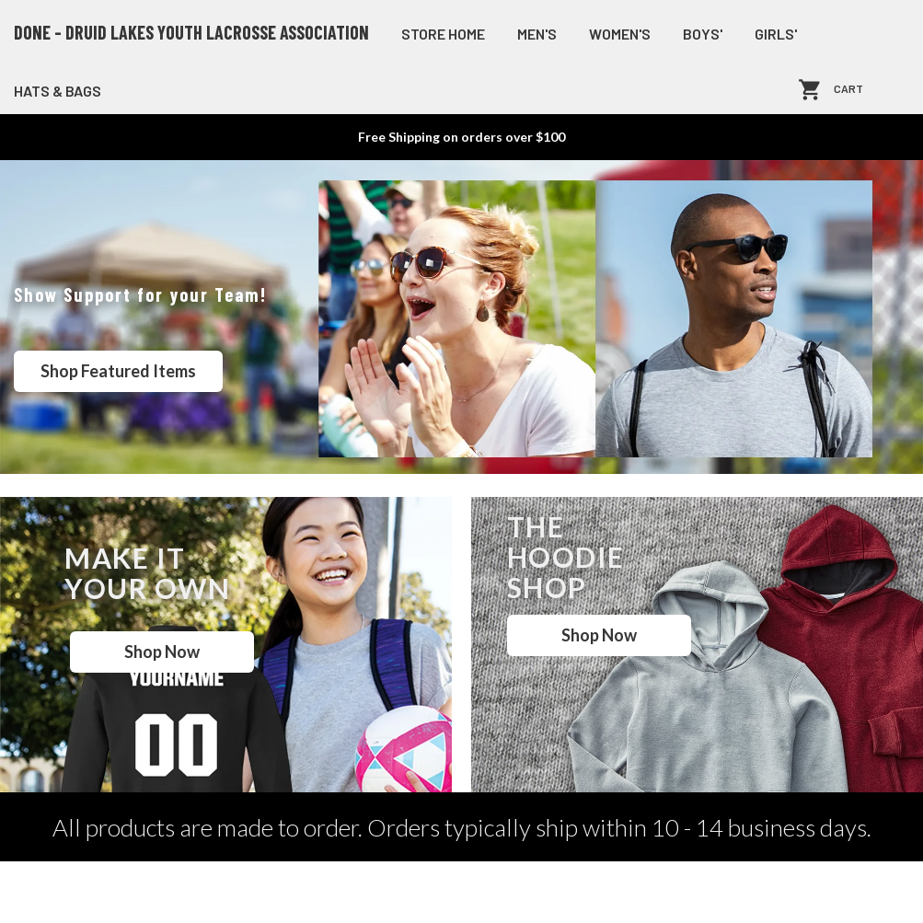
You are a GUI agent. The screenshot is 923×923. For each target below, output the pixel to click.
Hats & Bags (57, 90)
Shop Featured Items (118, 371)
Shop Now (162, 651)
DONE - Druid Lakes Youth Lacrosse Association (191, 32)
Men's (537, 33)
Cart (848, 89)
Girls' (776, 33)
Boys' (702, 33)
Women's (620, 33)
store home (443, 33)
